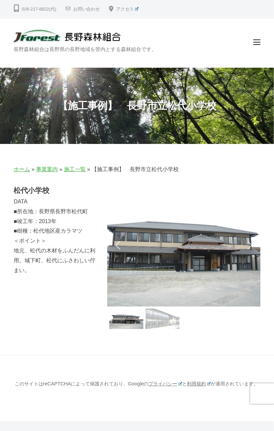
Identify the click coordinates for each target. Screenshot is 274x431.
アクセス (127, 9)
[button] (117, 245)
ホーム (22, 169)
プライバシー (165, 383)
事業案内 (47, 169)
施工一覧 (75, 169)
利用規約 (199, 383)
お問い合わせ (86, 9)
